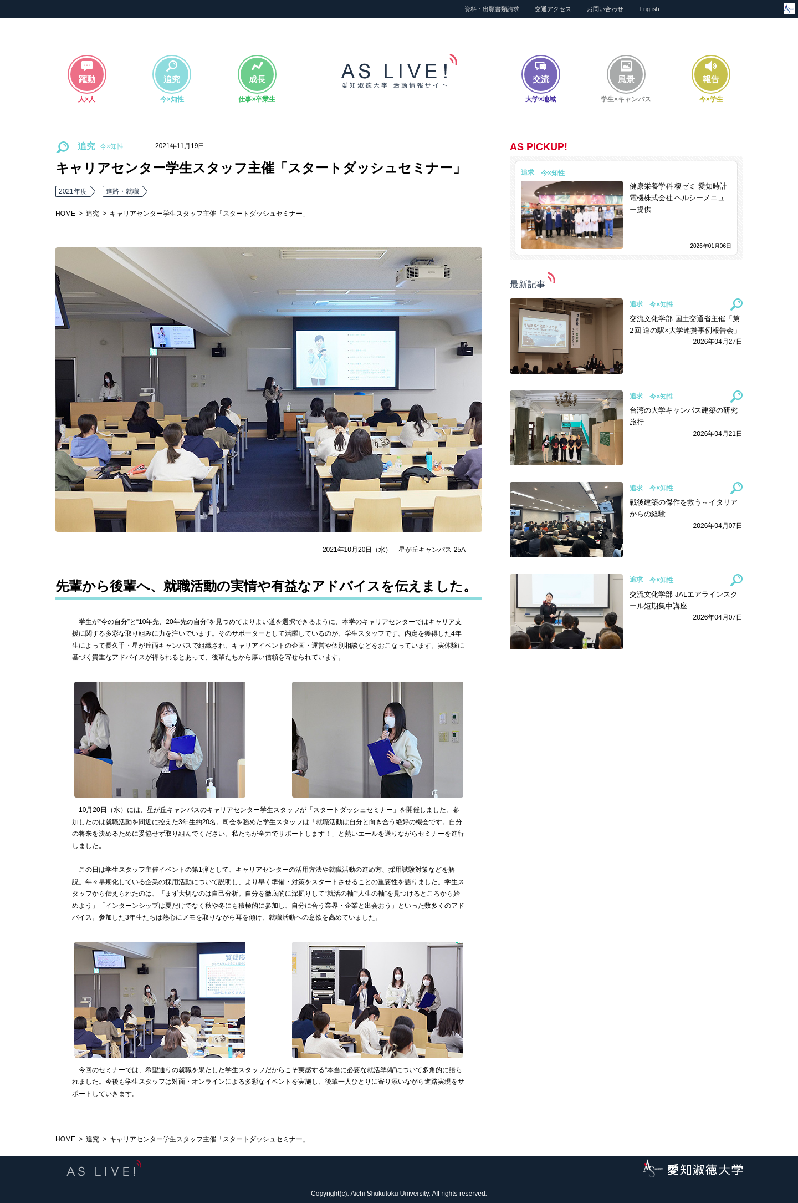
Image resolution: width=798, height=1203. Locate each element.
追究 (92, 213)
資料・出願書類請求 (491, 9)
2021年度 (73, 191)
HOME (65, 213)
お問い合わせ (605, 9)
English (649, 9)
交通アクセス (553, 9)
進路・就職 (122, 191)
